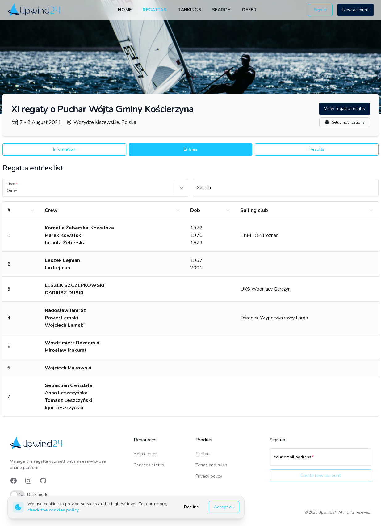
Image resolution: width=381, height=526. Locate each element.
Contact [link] (203, 454)
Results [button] (316, 149)
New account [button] (355, 10)
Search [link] (221, 10)
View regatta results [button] (344, 109)
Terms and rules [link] (211, 465)
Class (11, 184)
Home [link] (125, 10)
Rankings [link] (189, 10)
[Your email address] (320, 460)
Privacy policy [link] (208, 476)
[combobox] (7, 191)
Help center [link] (145, 454)
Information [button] (64, 149)
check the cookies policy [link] (53, 510)
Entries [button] (190, 149)
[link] (34, 10)
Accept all (224, 507)
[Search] (286, 190)
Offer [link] (249, 10)
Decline (191, 507)
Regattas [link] (154, 10)
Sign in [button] (320, 10)
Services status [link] (149, 465)
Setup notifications (344, 122)
